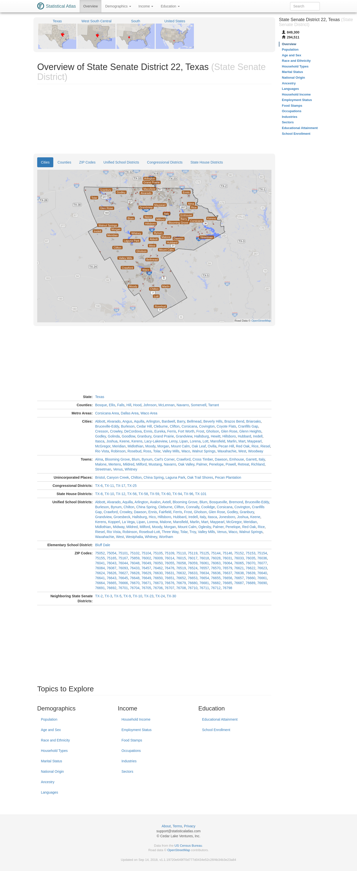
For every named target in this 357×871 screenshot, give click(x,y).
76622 (250, 568)
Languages (49, 792)
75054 (111, 553)
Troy (192, 532)
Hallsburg (201, 436)
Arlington (153, 421)
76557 (204, 568)
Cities (45, 162)
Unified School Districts (121, 162)
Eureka (159, 431)
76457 (146, 568)
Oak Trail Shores (200, 477)
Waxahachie (227, 451)
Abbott (100, 421)
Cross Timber (202, 459)
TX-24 (160, 596)
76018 (204, 558)
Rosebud (134, 451)
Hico (152, 517)
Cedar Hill (144, 426)
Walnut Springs (203, 451)
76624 (100, 573)
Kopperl (114, 522)
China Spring (154, 477)
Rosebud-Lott (149, 532)
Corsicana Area (107, 413)
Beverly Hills (212, 421)
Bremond (236, 502)
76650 (158, 578)
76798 (227, 588)
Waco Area (149, 413)
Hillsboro (229, 436)
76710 (193, 588)
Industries (129, 761)
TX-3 (108, 596)
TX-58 (143, 494)
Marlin (232, 441)
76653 (193, 578)
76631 (169, 573)
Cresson (101, 431)
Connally (192, 507)
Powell (231, 464)
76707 (169, 588)
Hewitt (215, 436)
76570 (216, 568)
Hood (137, 405)
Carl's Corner (164, 459)
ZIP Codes (87, 162)
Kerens (136, 441)
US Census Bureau (188, 845)
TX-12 (120, 494)
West (242, 451)
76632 (181, 573)
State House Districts (206, 162)
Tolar (157, 451)
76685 (227, 583)
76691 (100, 588)
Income (146, 6)
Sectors (127, 771)
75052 (100, 553)
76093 (123, 568)
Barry (181, 421)
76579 (227, 568)
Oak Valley (186, 464)
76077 (262, 563)
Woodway (255, 451)
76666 (123, 583)
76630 (158, 573)
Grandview (184, 436)
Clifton (175, 426)
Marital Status (51, 761)
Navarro (183, 405)
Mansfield (217, 441)
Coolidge (208, 507)
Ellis (112, 405)
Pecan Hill (226, 446)
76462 (158, 568)
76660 (250, 578)
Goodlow (128, 436)
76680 (193, 583)
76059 (193, 563)
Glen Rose (229, 431)
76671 (146, 583)
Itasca (99, 441)
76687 (239, 583)
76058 (181, 563)
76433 (135, 568)
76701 (123, 588)
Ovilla (212, 446)
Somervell (198, 405)
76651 (169, 578)
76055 (169, 563)
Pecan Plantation (228, 477)
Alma (99, 459)
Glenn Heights (250, 431)
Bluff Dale (102, 545)
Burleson (128, 426)
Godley (100, 436)
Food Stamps (131, 740)
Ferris (171, 431)
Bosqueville (218, 502)
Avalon (155, 502)
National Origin (52, 771)
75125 (204, 553)
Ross (147, 451)
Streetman (103, 469)
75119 (193, 553)
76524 (193, 568)
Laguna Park (175, 477)
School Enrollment (216, 730)
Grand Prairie (163, 436)
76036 (262, 558)
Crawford (184, 459)
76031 (227, 558)
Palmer (201, 464)
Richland (258, 464)
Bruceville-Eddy (107, 426)
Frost (200, 431)
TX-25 (132, 486)
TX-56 (132, 494)
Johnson (149, 405)
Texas (99, 397)
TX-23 (148, 596)
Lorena (195, 441)
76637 (227, 573)
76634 (204, 573)
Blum (136, 459)
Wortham (166, 537)
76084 (100, 568)
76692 (111, 588)
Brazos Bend (234, 421)
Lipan (183, 441)
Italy (262, 459)
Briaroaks (253, 421)
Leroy (173, 441)
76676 (169, 583)
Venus (118, 469)
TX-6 (99, 486)
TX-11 (109, 486)
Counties (64, 162)
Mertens (114, 464)
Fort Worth (186, 431)
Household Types (54, 751)
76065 (239, 563)
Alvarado (113, 421)
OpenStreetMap (178, 850)
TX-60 (166, 494)
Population (49, 719)
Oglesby (204, 527)
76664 (100, 583)
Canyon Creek (118, 477)
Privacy (189, 826)
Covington (207, 426)
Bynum (147, 459)
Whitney (131, 469)
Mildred (128, 464)
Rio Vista (102, 451)
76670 (135, 583)
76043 (111, 563)
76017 (193, 558)
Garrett (251, 459)
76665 (111, 583)
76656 (227, 578)
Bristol (100, 477)
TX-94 (177, 494)
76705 (146, 588)
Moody (150, 446)
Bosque (101, 405)
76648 (135, 578)
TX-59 (154, 494)
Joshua (112, 441)
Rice (255, 446)
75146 (227, 553)
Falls (120, 405)
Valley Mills (170, 451)
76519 (181, 568)
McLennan (166, 405)
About (166, 826)
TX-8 (99, 494)
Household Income (135, 719)
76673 (158, 583)
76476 (169, 568)
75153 (250, 553)
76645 (123, 578)
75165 (111, 558)
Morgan (163, 446)
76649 (146, 578)
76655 (216, 578)
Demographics (118, 6)
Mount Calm (180, 446)
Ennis (148, 431)
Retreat (243, 464)
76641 (100, 578)
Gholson (212, 431)
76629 (146, 573)
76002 (146, 558)
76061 (204, 563)
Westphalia (134, 537)
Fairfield (165, 512)
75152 (239, 553)
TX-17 (120, 486)
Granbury (144, 436)
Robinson (118, 451)
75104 (146, 553)
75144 (216, 553)
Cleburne (161, 426)
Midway (118, 527)
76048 (135, 563)
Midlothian (135, 446)
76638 (239, 573)
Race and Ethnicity (55, 740)
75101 (123, 553)
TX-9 (127, 596)
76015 (181, 558)
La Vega (128, 522)
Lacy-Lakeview (155, 441)
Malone (101, 464)
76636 (216, 573)
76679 (181, 583)
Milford (141, 464)
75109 (169, 553)
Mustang (155, 464)
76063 (216, 563)
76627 (123, 573)
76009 (158, 558)
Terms (177, 826)
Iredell (258, 436)
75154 (262, 553)
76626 (111, 573)
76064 (227, 563)
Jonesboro (227, 517)
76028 (216, 558)
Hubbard (244, 436)
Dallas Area (130, 413)
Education (170, 6)
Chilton (136, 477)
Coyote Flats (226, 426)
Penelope (216, 464)
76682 (216, 583)
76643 (111, 578)
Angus (127, 421)
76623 (262, 568)
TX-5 (117, 596)
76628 (135, 573)
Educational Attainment (220, 719)
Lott (205, 441)
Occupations (131, 751)
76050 (158, 563)
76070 (250, 563)
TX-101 (201, 494)
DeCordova (133, 431)
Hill (128, 405)
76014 (169, 558)
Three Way (170, 532)
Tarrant (213, 405)
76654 (204, 578)
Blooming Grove (117, 459)
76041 (100, 563)
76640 (262, 573)
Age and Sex (51, 730)
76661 (262, 578)
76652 (181, 578)
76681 (204, 583)
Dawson (221, 459)
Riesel (265, 446)
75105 (158, 553)
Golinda (114, 436)
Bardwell (168, 421)
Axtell (166, 502)
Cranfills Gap (248, 426)
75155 (100, 558)
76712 (216, 588)
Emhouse (236, 459)
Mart (241, 441)
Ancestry (47, 782)
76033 (239, 558)
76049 (146, 563)
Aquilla (139, 421)
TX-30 (171, 596)
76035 (250, 558)
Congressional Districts (164, 162)
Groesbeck (122, 517)
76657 (239, 578)
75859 (135, 558)
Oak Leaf (199, 446)
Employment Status (136, 730)
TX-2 (99, 596)
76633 (193, 573)
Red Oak (243, 446)
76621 (239, 568)
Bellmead (194, 421)
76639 (250, 573)
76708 (181, 588)
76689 (250, 583)
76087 (111, 568)
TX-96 (188, 494)
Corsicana (189, 426)
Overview (90, 6)
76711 (204, 588)
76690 (262, 583)
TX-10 (109, 494)
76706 (158, 588)
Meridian (119, 446)
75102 (135, 553)
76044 (123, 563)
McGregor (102, 446)
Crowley (116, 431)
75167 (123, 558)
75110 (181, 553)
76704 (135, 588)
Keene (124, 441)
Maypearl (254, 441)
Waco (185, 451)
